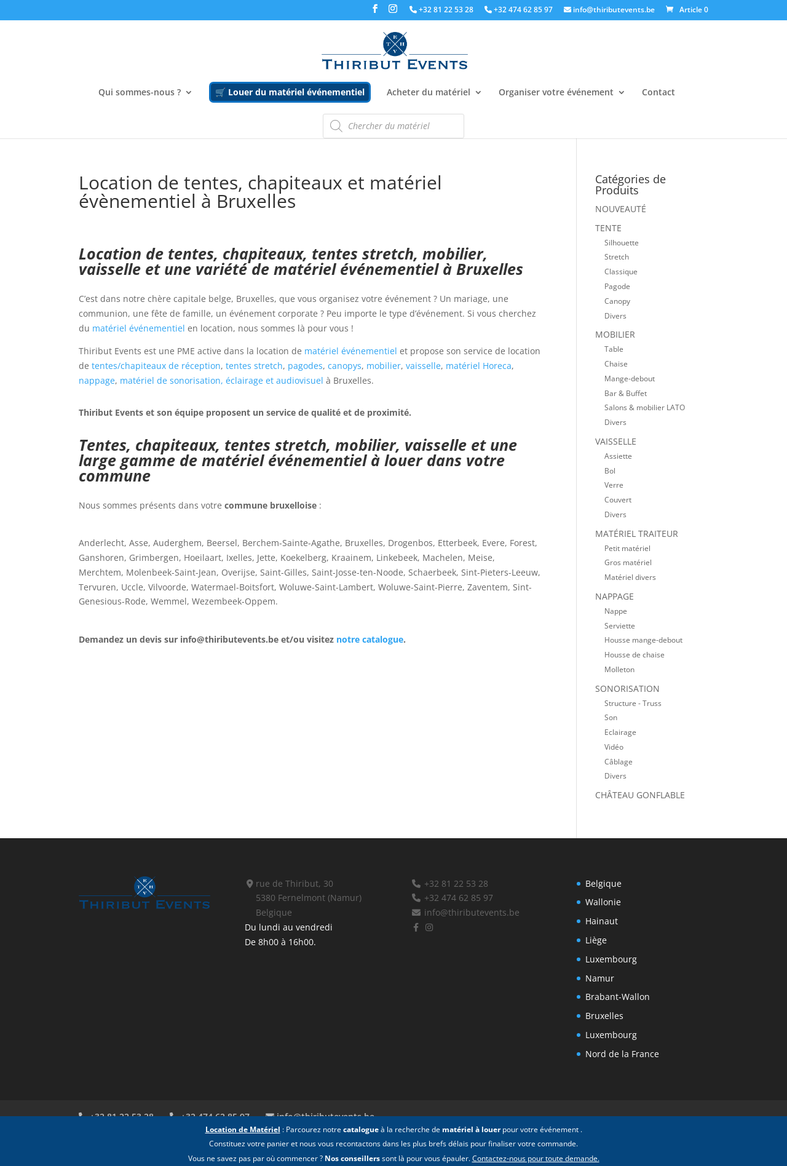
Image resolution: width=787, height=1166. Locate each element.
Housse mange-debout (643, 639)
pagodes (305, 365)
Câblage (618, 761)
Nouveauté (620, 209)
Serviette (619, 625)
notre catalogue (369, 639)
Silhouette (621, 242)
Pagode (617, 286)
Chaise (616, 363)
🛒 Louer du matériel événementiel (290, 92)
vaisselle (423, 365)
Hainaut (601, 921)
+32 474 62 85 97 (518, 10)
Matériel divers (630, 577)
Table (613, 349)
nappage (97, 380)
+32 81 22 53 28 (441, 10)
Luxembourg (611, 959)
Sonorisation (627, 688)
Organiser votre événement (556, 93)
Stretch (616, 256)
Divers (615, 315)
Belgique (603, 883)
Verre (613, 485)
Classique (621, 271)
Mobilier (615, 334)
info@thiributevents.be (609, 10)
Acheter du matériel (428, 93)
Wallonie (603, 902)
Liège (596, 940)
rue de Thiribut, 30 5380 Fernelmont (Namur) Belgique (303, 898)
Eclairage (620, 732)
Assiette (618, 456)
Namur (599, 978)
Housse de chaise (634, 654)
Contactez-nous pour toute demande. (535, 1158)
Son (610, 717)
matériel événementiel (138, 328)
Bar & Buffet (625, 393)
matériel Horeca (479, 365)
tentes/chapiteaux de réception (155, 365)
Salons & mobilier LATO (644, 407)
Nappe (615, 611)
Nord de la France (622, 1054)
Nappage (614, 596)
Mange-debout (629, 378)
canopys (345, 365)
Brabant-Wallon (617, 996)
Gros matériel (628, 562)
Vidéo (613, 747)
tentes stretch (254, 365)
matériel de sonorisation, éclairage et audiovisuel (223, 380)
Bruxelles (604, 1015)
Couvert (617, 499)
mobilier (383, 365)
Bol (609, 470)
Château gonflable (640, 795)
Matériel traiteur (636, 533)
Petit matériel (627, 548)
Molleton (619, 669)
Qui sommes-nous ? (139, 93)
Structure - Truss (633, 703)
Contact (658, 93)
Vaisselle (615, 441)
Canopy (617, 301)
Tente (608, 228)
